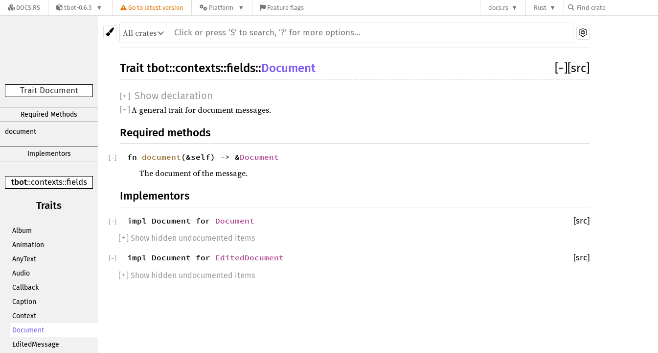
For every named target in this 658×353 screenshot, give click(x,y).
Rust (540, 7)
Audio (21, 273)
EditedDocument (249, 257)
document (20, 131)
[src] (578, 68)
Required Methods (49, 114)
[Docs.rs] (24, 7)
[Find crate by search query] (617, 7)
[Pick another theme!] (109, 32)
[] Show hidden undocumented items (186, 238)
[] (561, 68)
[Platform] (222, 7)
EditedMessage (35, 344)
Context (24, 316)
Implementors (49, 154)
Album (22, 231)
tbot (19, 182)
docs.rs (498, 7)
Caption (24, 302)
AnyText (24, 259)
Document (28, 330)
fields (77, 182)
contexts (47, 182)
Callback (25, 287)
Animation (28, 245)
